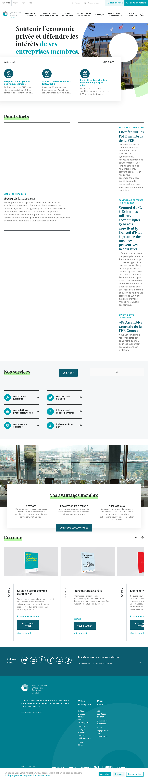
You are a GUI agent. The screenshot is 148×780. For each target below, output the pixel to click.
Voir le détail (24, 633)
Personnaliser (135, 774)
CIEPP (15, 3)
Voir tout (68, 373)
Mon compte (115, 3)
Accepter (104, 774)
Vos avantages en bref (101, 714)
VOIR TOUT (108, 62)
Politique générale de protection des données (27, 775)
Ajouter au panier (28, 624)
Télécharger (84, 626)
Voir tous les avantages (74, 528)
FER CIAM (6, 3)
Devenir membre (136, 3)
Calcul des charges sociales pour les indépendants (84, 732)
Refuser (119, 774)
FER (23, 3)
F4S (30, 3)
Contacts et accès (94, 3)
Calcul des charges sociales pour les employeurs (83, 717)
